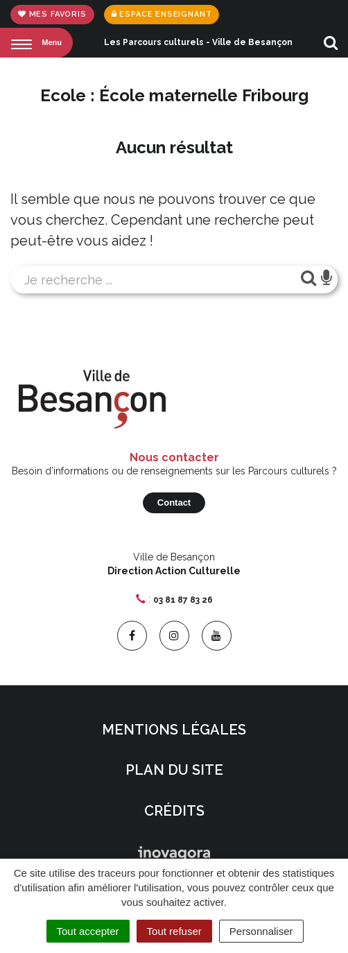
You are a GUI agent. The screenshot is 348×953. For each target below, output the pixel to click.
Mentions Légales (174, 729)
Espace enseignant (162, 14)
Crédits (174, 810)
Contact (174, 502)
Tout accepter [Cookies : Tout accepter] (88, 931)
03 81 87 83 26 (183, 600)
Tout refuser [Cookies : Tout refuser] (174, 931)
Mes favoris (52, 14)
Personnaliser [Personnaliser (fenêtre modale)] (261, 931)
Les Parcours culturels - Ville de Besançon (198, 42)
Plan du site (174, 770)
